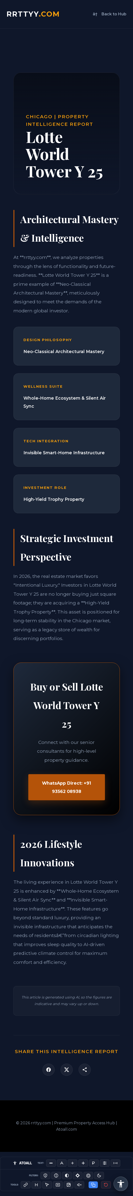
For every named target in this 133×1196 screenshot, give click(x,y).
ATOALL (22, 1163)
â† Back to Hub (109, 14)
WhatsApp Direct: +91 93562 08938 (66, 787)
